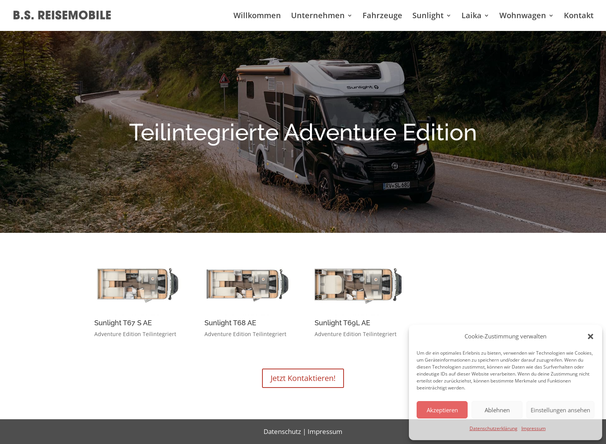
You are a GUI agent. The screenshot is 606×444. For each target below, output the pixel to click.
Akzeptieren (442, 410)
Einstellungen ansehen (560, 410)
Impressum (533, 428)
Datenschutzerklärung (493, 428)
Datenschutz (282, 431)
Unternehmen (318, 16)
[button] (590, 336)
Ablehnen (497, 410)
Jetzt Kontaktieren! (303, 378)
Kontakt (579, 16)
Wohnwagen (522, 16)
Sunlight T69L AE (342, 323)
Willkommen (257, 16)
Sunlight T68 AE (230, 323)
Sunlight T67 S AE (123, 323)
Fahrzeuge (382, 16)
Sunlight (428, 16)
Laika (471, 16)
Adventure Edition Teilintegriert (135, 334)
